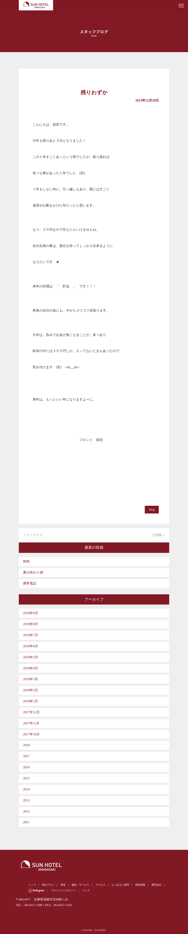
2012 (26, 811)
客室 (63, 884)
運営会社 (156, 884)
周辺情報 (140, 884)
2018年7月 (30, 635)
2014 (26, 789)
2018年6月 (30, 646)
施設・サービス (80, 884)
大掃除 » (158, 535)
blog (152, 509)
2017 (26, 756)
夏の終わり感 (33, 572)
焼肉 (26, 561)
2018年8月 (30, 624)
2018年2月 (30, 690)
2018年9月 (30, 613)
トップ (32, 884)
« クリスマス (33, 535)
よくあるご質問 (120, 884)
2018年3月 (30, 679)
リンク (86, 890)
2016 (26, 767)
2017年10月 (31, 734)
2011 (26, 822)
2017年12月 (31, 712)
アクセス (100, 884)
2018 (26, 745)
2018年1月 (30, 701)
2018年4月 (30, 668)
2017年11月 (31, 723)
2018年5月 (30, 657)
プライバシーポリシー (63, 890)
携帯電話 (29, 583)
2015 (26, 778)
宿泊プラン (48, 884)
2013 (26, 800)
